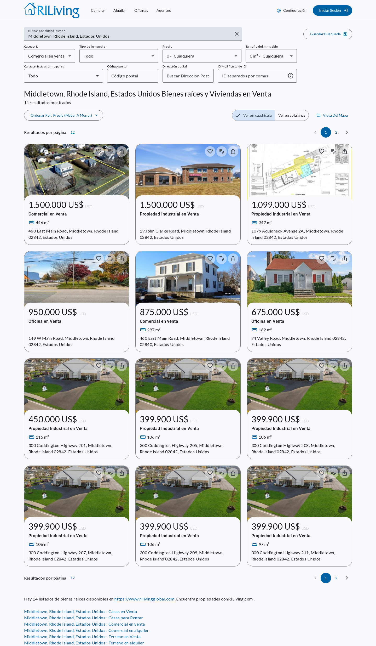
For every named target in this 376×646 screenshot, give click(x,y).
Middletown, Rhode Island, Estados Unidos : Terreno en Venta (82, 636)
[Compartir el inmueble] (121, 151)
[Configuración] (292, 10)
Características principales (44, 66)
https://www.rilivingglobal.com (144, 598)
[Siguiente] (347, 132)
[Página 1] (326, 132)
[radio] (253, 115)
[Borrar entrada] (237, 34)
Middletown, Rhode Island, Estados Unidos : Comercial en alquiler (86, 630)
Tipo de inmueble (92, 46)
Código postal (117, 66)
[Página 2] (336, 132)
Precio (167, 46)
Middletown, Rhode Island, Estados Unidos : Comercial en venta (84, 623)
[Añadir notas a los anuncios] (110, 151)
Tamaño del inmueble (262, 46)
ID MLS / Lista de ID (232, 66)
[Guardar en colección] (98, 151)
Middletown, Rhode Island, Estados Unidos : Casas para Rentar (83, 617)
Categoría (31, 46)
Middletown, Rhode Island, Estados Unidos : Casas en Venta (80, 611)
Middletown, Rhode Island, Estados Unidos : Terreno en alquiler (84, 642)
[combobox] (129, 36)
